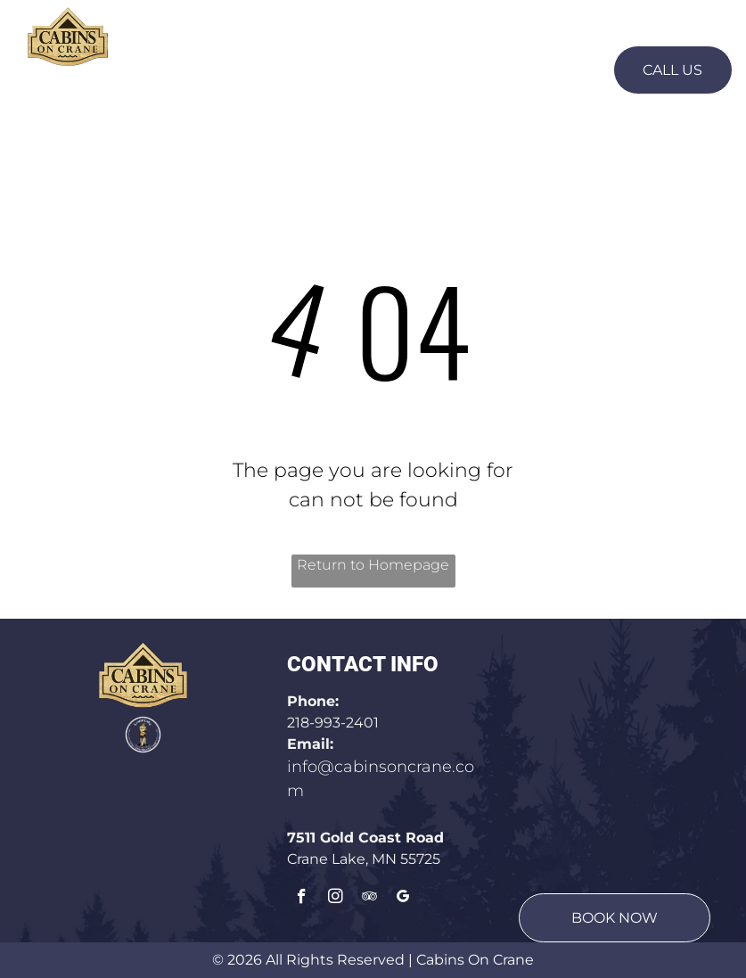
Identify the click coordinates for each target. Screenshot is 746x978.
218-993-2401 (333, 722)
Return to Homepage (373, 564)
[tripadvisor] (369, 899)
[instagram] (335, 899)
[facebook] (301, 899)
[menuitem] (207, 68)
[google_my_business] (403, 899)
